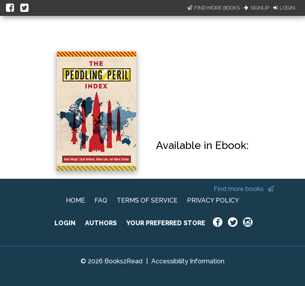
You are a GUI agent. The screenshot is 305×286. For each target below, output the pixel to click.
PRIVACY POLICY (213, 200)
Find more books (244, 189)
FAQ (101, 200)
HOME (75, 200)
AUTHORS (101, 223)
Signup (256, 8)
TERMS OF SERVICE (147, 200)
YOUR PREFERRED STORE (165, 223)
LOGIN (64, 223)
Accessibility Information (187, 261)
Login (284, 8)
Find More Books (213, 8)
